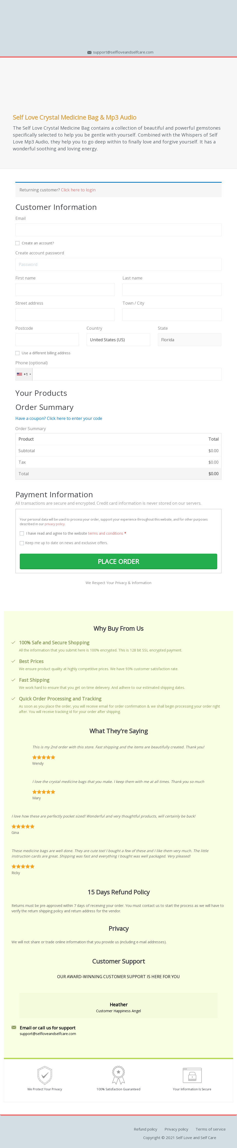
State (163, 328)
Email (21, 218)
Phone (31, 363)
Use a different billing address (43, 352)
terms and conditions (105, 533)
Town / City (133, 303)
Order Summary (30, 428)
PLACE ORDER (118, 561)
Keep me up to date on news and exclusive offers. (64, 542)
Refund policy (145, 1129)
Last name (132, 278)
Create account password (40, 253)
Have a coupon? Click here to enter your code (58, 418)
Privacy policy (176, 1129)
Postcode (24, 328)
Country (95, 328)
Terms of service (210, 1129)
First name (26, 278)
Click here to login (78, 190)
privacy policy (55, 524)
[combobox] (24, 374)
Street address (29, 303)
